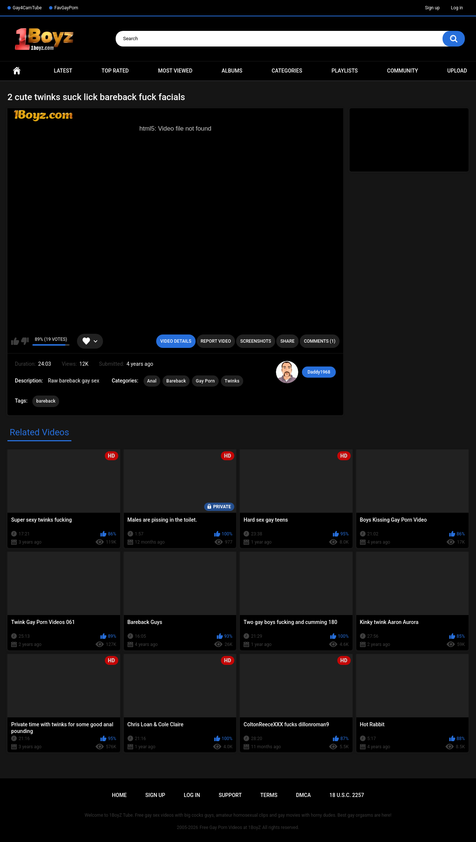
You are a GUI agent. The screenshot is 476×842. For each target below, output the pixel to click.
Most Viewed (175, 71)
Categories (286, 71)
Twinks (232, 381)
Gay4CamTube (27, 7)
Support (230, 795)
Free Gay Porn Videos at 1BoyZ (230, 827)
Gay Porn (205, 381)
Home (16, 70)
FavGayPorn (66, 7)
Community (402, 71)
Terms (268, 795)
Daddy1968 (319, 372)
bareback (45, 401)
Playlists (344, 71)
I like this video (15, 341)
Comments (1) (319, 341)
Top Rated (115, 71)
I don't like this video (25, 341)
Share (287, 341)
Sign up (432, 7)
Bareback (176, 381)
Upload (457, 71)
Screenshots (255, 341)
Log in (457, 7)
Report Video (216, 341)
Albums (232, 71)
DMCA (303, 795)
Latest (63, 71)
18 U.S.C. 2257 (346, 795)
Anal (152, 381)
